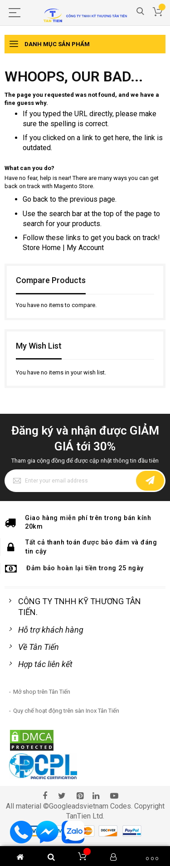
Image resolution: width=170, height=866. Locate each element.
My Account (85, 247)
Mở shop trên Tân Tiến (41, 691)
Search (140, 11)
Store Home (42, 247)
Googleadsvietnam (78, 806)
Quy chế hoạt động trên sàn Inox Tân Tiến (66, 710)
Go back (35, 199)
